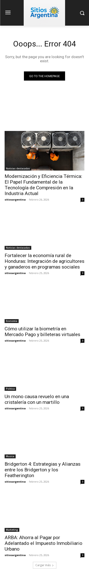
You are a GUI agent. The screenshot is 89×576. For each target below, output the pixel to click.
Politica (10, 388)
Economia (11, 321)
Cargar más (44, 565)
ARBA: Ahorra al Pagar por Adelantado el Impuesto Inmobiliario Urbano (43, 543)
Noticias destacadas (18, 168)
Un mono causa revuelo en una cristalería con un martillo (37, 399)
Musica (10, 456)
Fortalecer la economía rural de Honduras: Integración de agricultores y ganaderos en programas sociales (44, 261)
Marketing (12, 529)
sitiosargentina (15, 199)
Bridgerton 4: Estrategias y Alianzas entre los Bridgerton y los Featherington (42, 469)
